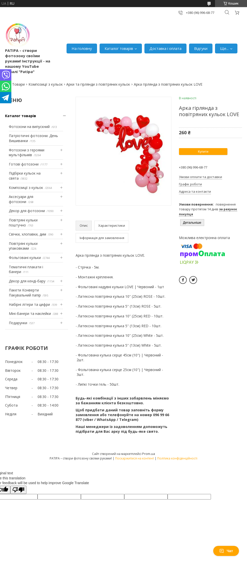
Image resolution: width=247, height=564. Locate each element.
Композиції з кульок (45, 84)
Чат (226, 551)
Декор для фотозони (27, 210)
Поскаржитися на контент (134, 458)
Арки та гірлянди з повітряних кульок (98, 84)
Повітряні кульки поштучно (23, 222)
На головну (82, 48)
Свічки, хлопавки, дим (27, 234)
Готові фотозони (24, 164)
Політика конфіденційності (177, 458)
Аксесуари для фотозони (21, 199)
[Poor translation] (18, 490)
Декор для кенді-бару (27, 281)
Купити (203, 151)
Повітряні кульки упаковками (23, 246)
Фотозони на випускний (29, 126)
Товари (18, 84)
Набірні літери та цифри (29, 304)
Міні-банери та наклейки (30, 313)
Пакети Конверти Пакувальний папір (25, 292)
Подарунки (18, 322)
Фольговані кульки (25, 257)
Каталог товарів (119, 48)
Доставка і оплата (165, 48)
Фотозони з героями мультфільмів (26, 152)
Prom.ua (148, 453)
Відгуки (200, 48)
